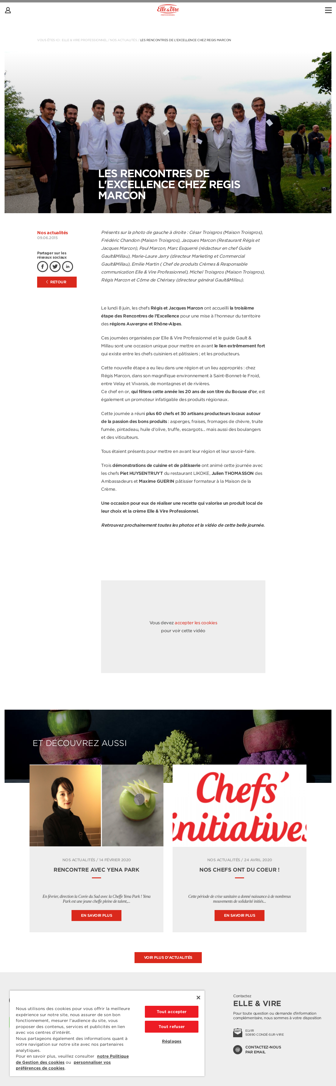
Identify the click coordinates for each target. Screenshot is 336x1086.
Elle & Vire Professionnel (84, 40)
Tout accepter (172, 1011)
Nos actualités (123, 40)
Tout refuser (172, 1026)
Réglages (171, 1041)
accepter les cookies (196, 622)
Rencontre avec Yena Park (96, 870)
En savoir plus (96, 915)
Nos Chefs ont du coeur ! (239, 870)
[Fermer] (198, 997)
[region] (107, 1033)
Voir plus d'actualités (168, 957)
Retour (56, 282)
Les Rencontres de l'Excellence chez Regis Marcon (185, 40)
